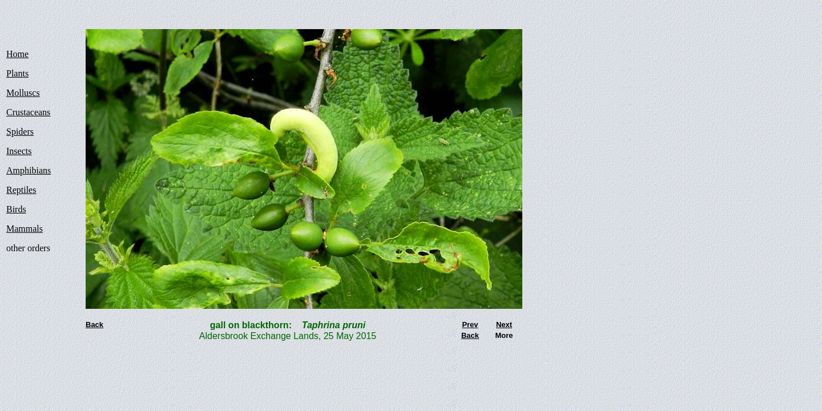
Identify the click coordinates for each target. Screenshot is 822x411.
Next (504, 324)
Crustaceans (28, 112)
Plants (17, 73)
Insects (18, 151)
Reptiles (21, 190)
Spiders (20, 131)
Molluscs (23, 93)
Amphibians (28, 170)
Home (17, 54)
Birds (16, 209)
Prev (470, 324)
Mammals (24, 228)
